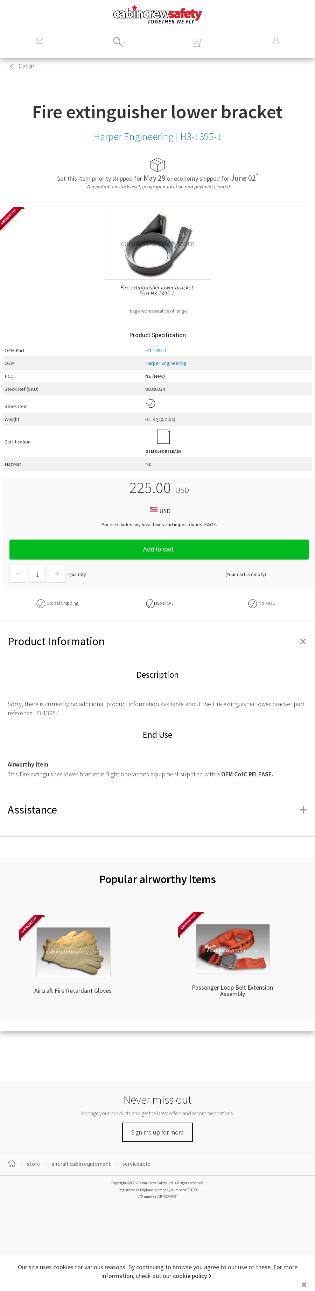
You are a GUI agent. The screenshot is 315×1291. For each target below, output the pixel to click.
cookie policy (190, 1276)
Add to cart (159, 549)
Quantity (77, 574)
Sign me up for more (157, 1132)
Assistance (157, 810)
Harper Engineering (166, 363)
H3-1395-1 (156, 350)
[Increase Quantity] (57, 574)
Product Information (157, 641)
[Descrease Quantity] (17, 574)
